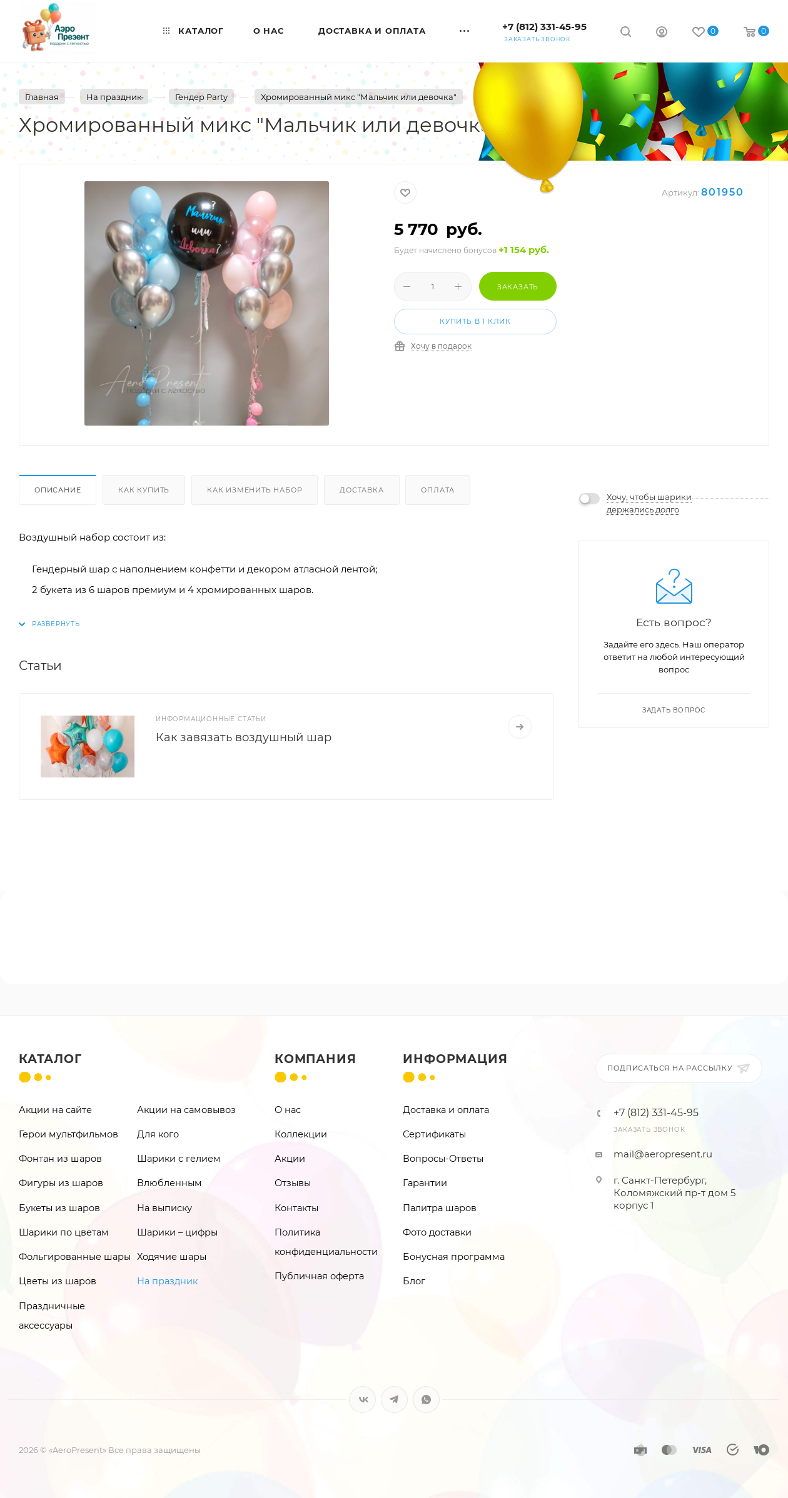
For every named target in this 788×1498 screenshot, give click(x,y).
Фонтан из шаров (60, 1158)
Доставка (361, 490)
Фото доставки (437, 1232)
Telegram (394, 1399)
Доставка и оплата (446, 1110)
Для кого (158, 1134)
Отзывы (293, 1183)
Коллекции (301, 1134)
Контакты (296, 1208)
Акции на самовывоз (186, 1110)
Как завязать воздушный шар (243, 737)
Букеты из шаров (59, 1208)
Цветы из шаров (57, 1281)
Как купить (143, 490)
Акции (290, 1158)
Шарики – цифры (177, 1232)
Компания (315, 1059)
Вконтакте (362, 1399)
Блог (414, 1281)
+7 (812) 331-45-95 (544, 26)
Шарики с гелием (179, 1158)
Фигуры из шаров (61, 1183)
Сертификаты (434, 1134)
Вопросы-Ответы (443, 1158)
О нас (288, 1110)
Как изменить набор (254, 490)
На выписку (164, 1208)
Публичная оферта (319, 1276)
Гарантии (425, 1183)
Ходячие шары (171, 1256)
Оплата (438, 490)
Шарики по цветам (64, 1232)
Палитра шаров (440, 1208)
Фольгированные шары (75, 1256)
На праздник (167, 1281)
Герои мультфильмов (68, 1134)
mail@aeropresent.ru (663, 1154)
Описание (57, 490)
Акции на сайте (55, 1110)
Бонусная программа (454, 1256)
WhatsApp (426, 1399)
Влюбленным (169, 1183)
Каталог (50, 1059)
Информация (455, 1059)
